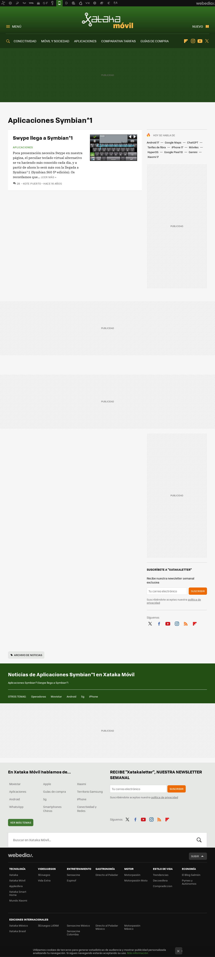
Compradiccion (162, 886)
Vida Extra (44, 880)
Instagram (193, 41)
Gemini (193, 152)
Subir (195, 856)
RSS (185, 623)
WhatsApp (16, 807)
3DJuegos (44, 875)
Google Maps (173, 142)
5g (82, 696)
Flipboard (185, 41)
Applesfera (16, 886)
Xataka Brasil (17, 931)
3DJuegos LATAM (48, 925)
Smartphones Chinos (52, 809)
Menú (16, 26)
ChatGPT (192, 142)
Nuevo (197, 26)
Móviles (194, 147)
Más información (137, 953)
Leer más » (48, 177)
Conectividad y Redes (87, 809)
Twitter (207, 41)
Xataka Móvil (107, 20)
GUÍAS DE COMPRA (155, 41)
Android (71, 696)
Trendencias (160, 875)
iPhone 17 (177, 147)
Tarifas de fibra (157, 147)
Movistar (56, 696)
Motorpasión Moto (136, 880)
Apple (47, 784)
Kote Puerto (32, 183)
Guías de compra (54, 791)
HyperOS (153, 152)
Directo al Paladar (107, 875)
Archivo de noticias (28, 655)
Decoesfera (160, 880)
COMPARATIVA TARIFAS (118, 41)
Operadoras (38, 696)
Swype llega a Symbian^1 (43, 137)
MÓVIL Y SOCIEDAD (55, 41)
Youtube (200, 41)
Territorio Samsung (90, 791)
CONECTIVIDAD (25, 41)
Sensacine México (78, 925)
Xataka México (18, 925)
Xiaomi (81, 784)
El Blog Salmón (191, 875)
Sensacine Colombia (73, 932)
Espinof (71, 880)
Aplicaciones (23, 147)
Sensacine (73, 875)
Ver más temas (20, 822)
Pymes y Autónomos (189, 881)
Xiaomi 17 (153, 157)
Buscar (199, 840)
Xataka (13, 875)
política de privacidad (164, 797)
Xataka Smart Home (17, 893)
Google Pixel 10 (173, 152)
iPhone (93, 696)
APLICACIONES (85, 41)
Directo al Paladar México (107, 927)
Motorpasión (132, 875)
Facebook (159, 623)
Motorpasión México (132, 927)
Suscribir (198, 591)
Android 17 (153, 142)
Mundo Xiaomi (18, 900)
